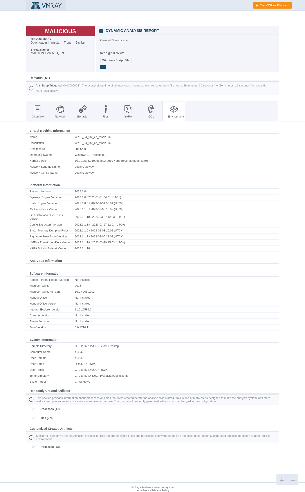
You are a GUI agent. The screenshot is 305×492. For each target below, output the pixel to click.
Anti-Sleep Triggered (49, 85)
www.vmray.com (164, 487)
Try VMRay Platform (274, 5)
